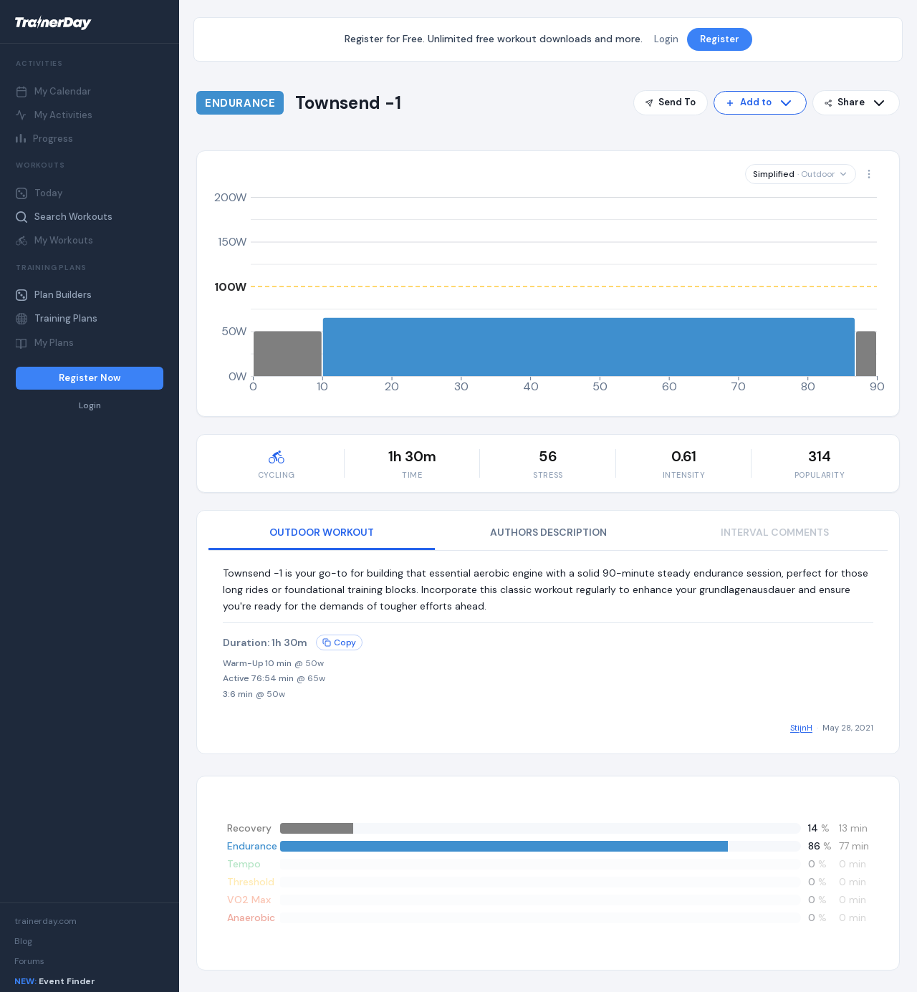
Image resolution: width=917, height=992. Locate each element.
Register (719, 39)
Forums (29, 961)
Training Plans (56, 318)
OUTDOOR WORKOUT (321, 532)
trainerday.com (45, 921)
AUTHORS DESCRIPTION (548, 532)
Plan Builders (54, 295)
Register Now (89, 378)
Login (90, 405)
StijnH (801, 728)
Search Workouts (64, 217)
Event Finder (54, 981)
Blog (23, 941)
